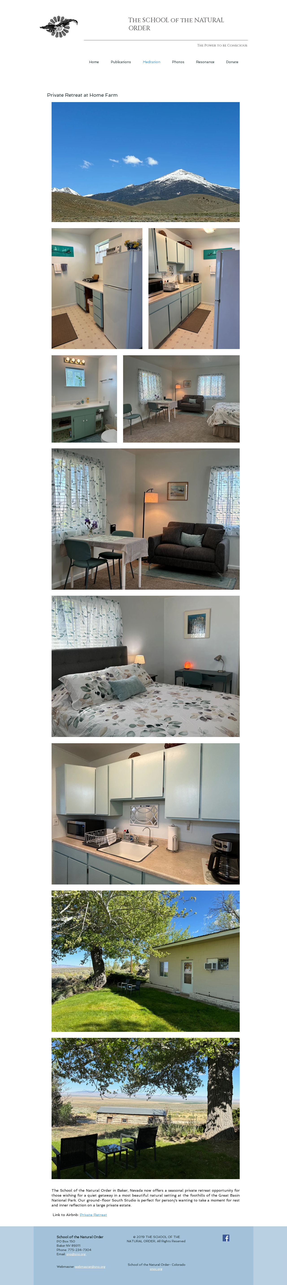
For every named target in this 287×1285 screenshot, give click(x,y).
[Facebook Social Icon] (226, 1238)
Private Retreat (93, 1215)
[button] (121, 62)
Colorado (178, 1264)
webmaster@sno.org (90, 1266)
